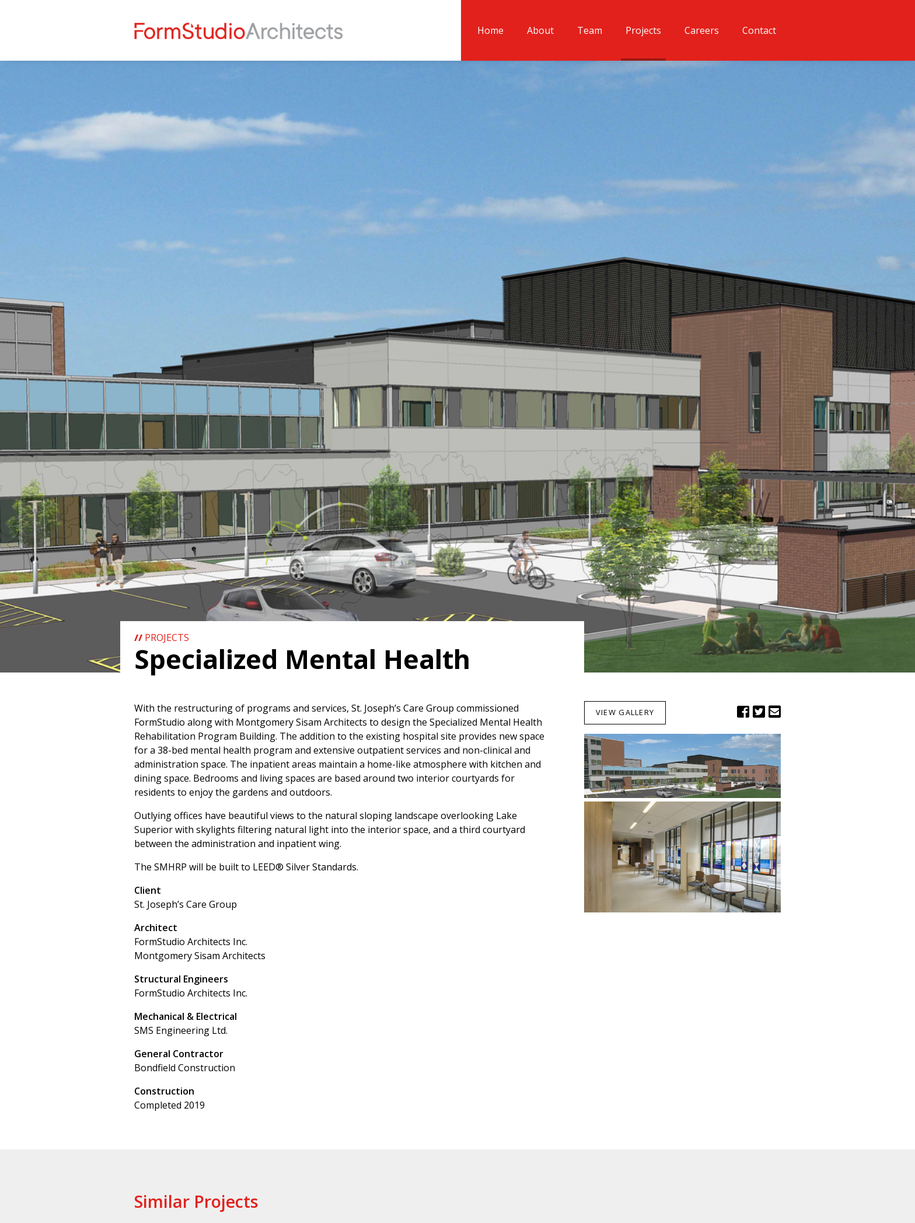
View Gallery (625, 712)
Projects (643, 30)
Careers (701, 30)
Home (490, 30)
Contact (759, 30)
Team (589, 30)
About (540, 30)
